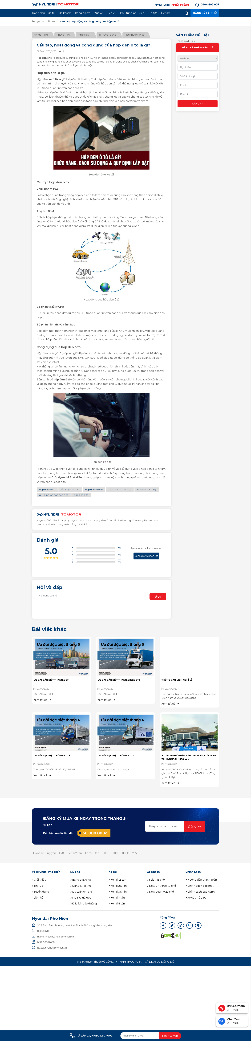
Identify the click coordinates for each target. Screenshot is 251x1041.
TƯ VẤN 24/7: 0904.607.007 (91, 1035)
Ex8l (62, 853)
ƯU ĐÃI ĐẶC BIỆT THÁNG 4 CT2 (51, 755)
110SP (125, 853)
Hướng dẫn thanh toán (201, 879)
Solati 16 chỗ (156, 879)
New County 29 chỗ (160, 891)
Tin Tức (37, 885)
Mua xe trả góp (80, 897)
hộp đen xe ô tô (94, 489)
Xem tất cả (42, 699)
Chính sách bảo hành (200, 891)
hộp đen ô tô (81, 495)
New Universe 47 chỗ (161, 885)
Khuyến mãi (63, 35)
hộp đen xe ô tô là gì (120, 489)
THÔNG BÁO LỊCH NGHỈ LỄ (177, 680)
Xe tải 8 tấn (92, 853)
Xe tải (51, 13)
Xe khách (65, 13)
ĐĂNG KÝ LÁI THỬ (205, 13)
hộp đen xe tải (47, 489)
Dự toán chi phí (81, 891)
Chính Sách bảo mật (200, 885)
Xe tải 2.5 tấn (118, 885)
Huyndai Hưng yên (44, 853)
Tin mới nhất (41, 35)
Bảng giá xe (82, 13)
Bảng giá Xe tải (80, 879)
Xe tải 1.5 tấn (117, 879)
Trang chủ (38, 13)
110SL (105, 853)
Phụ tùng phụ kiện (132, 13)
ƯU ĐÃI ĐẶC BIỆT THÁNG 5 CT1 (51, 680)
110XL (115, 853)
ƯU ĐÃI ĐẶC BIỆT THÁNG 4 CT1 (115, 755)
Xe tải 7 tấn (75, 853)
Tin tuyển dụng (107, 35)
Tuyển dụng (40, 891)
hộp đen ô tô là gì (147, 489)
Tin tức (152, 13)
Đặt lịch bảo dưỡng (83, 903)
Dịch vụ (111, 13)
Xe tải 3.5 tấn (118, 891)
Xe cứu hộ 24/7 (196, 897)
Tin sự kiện (84, 35)
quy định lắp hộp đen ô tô (53, 495)
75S (134, 853)
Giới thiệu (39, 879)
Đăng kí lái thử (80, 885)
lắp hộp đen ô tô (70, 489)
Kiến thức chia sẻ (134, 35)
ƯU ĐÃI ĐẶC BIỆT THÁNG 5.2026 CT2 (118, 680)
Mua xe (98, 13)
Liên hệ (166, 13)
